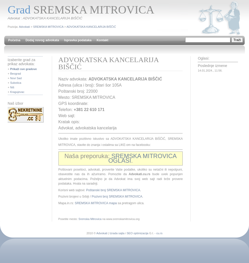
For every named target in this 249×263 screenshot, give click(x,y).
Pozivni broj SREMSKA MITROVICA (117, 196)
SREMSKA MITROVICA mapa (96, 203)
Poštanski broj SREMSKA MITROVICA (113, 190)
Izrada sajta (117, 233)
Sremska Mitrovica (89, 218)
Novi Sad (16, 78)
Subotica (15, 82)
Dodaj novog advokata (42, 40)
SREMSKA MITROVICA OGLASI (142, 158)
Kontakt (102, 40)
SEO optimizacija (137, 233)
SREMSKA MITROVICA (48, 26)
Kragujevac (17, 91)
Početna (14, 40)
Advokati (24, 26)
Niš (12, 87)
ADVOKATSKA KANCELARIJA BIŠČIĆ (91, 26)
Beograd (15, 73)
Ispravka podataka (77, 40)
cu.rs (159, 233)
